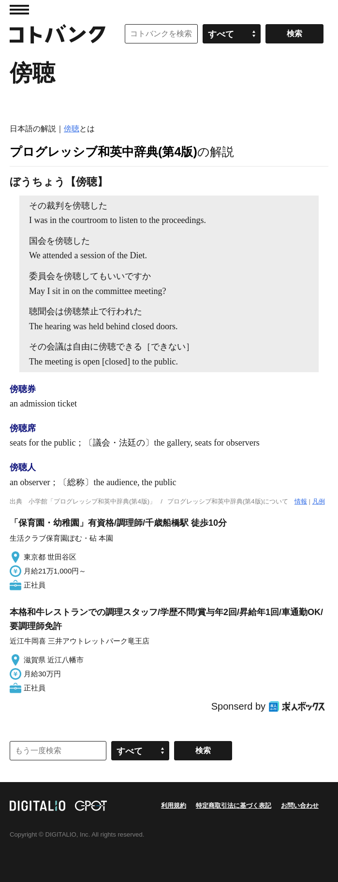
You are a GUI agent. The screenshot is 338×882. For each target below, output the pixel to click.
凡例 (318, 501)
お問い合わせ (300, 805)
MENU (19, 9)
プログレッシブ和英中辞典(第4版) (103, 151)
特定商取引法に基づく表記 (233, 805)
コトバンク (57, 33)
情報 (300, 501)
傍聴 (71, 129)
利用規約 (173, 805)
